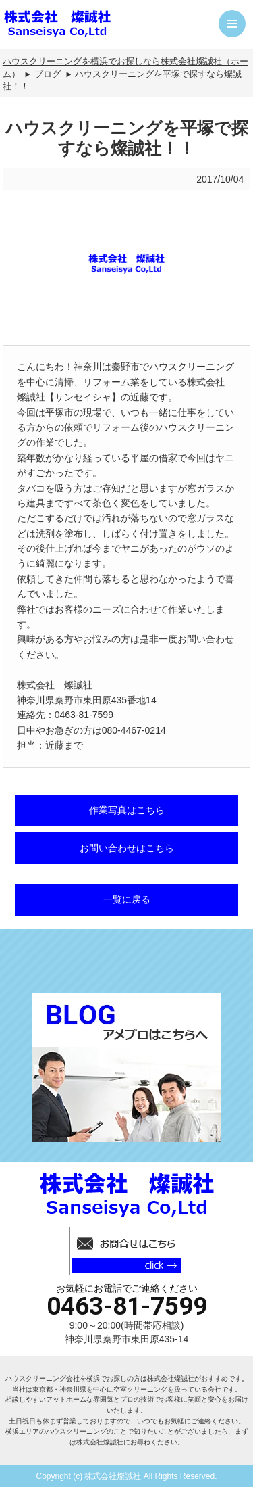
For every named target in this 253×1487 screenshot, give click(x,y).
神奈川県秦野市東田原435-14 (127, 1338)
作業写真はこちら (127, 810)
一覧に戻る (126, 899)
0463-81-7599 (127, 1306)
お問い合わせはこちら (127, 848)
